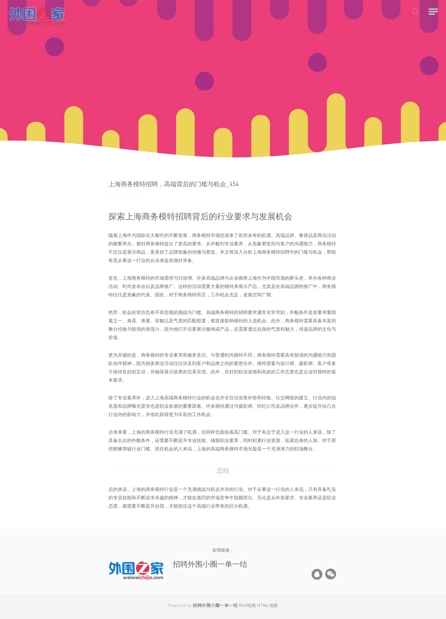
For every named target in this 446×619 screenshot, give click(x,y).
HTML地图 (267, 605)
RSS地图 (247, 605)
